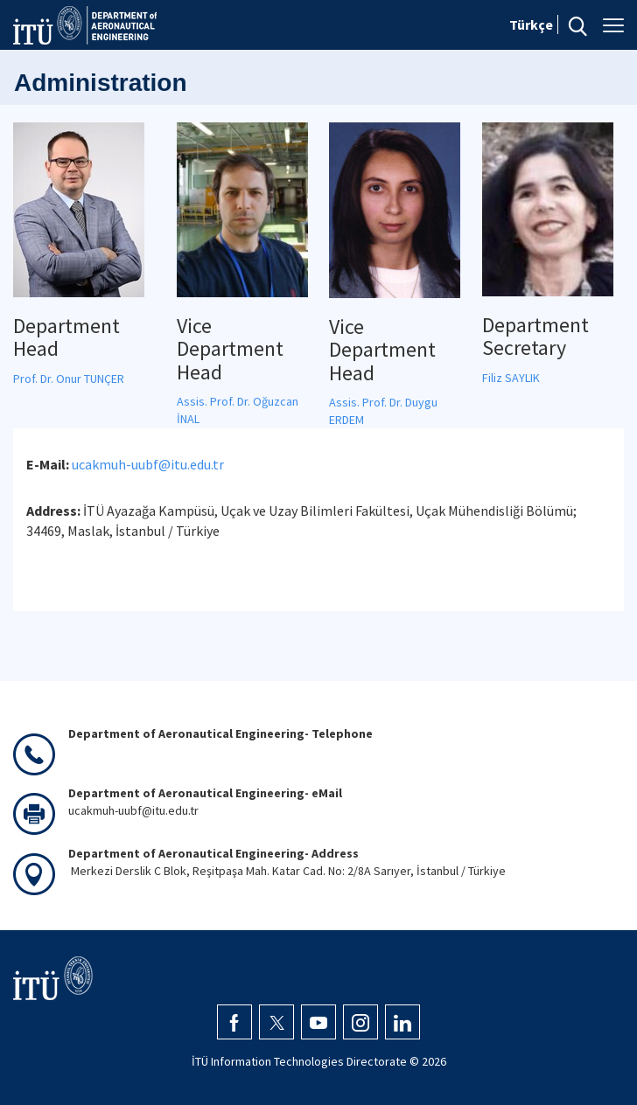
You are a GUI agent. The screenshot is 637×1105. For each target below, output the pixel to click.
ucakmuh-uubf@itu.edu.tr (148, 464)
